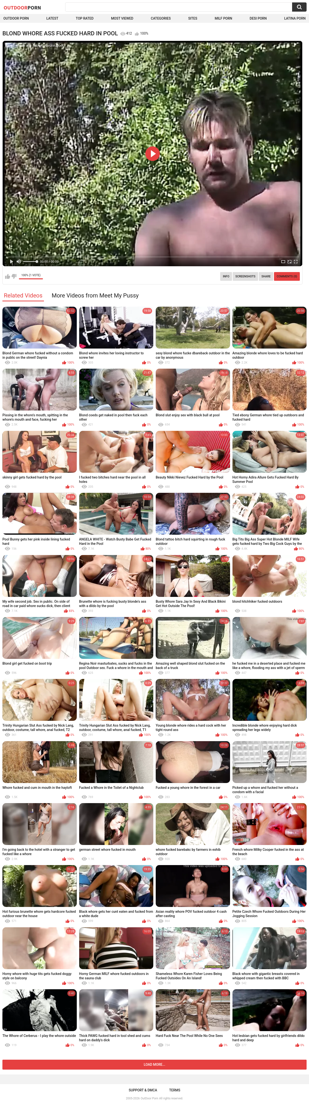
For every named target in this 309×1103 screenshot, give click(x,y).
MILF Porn (223, 18)
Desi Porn (258, 18)
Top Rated (84, 18)
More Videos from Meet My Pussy (95, 295)
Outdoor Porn (16, 18)
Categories (161, 18)
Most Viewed (122, 18)
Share (266, 276)
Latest (52, 18)
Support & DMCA (143, 1090)
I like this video (7, 276)
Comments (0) (287, 276)
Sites (192, 18)
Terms (174, 1090)
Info (226, 276)
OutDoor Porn (149, 1098)
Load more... (154, 1064)
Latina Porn (295, 18)
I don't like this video (13, 276)
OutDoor (22, 7)
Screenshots (245, 276)
